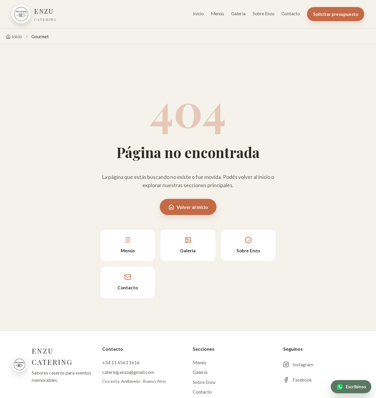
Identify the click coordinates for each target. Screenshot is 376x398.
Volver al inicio (188, 207)
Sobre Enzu (263, 13)
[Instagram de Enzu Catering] (323, 364)
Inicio (198, 13)
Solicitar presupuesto (335, 14)
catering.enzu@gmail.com (128, 372)
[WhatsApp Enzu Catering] (351, 386)
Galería (238, 13)
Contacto (290, 13)
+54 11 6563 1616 (121, 362)
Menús (217, 13)
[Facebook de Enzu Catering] (323, 380)
